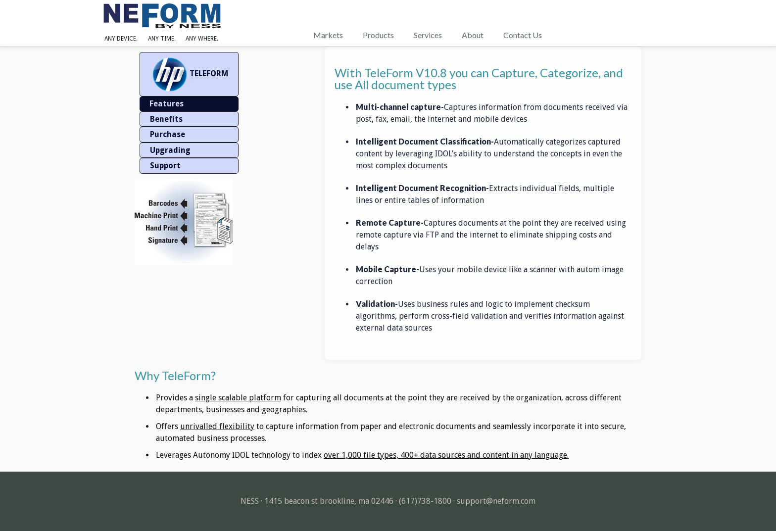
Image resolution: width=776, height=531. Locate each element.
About (473, 35)
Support (165, 165)
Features (166, 103)
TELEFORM (189, 74)
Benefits (166, 119)
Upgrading (170, 150)
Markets (328, 35)
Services (428, 35)
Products (378, 35)
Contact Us (522, 35)
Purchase (167, 134)
